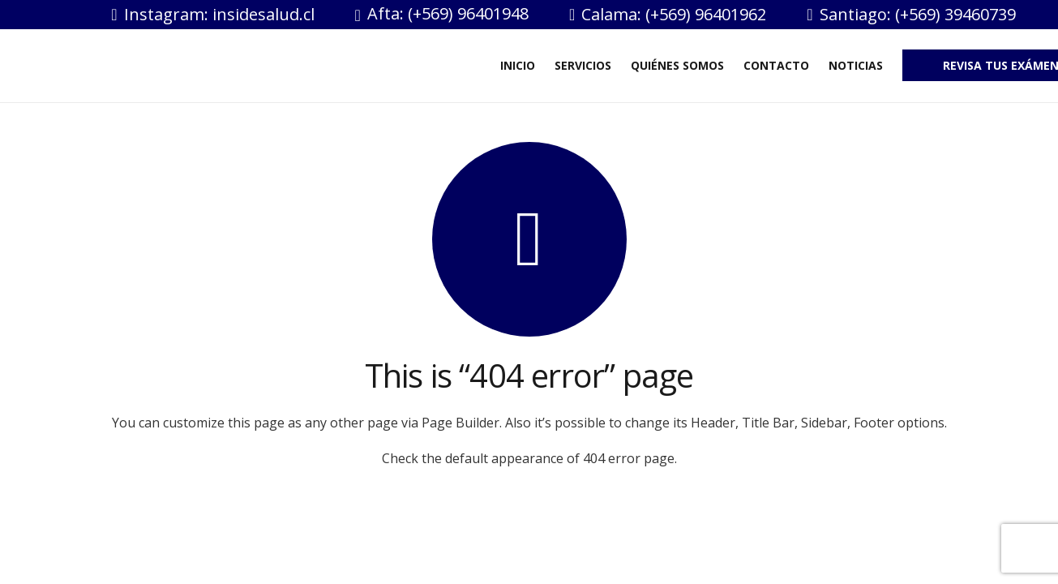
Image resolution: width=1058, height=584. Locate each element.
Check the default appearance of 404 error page (528, 458)
